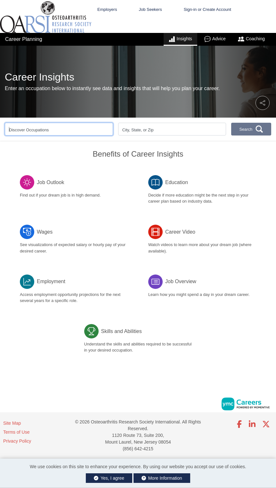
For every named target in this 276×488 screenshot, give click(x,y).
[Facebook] (240, 424)
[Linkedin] (252, 424)
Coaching (251, 39)
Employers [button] (107, 9)
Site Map (12, 423)
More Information (162, 478)
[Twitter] (266, 424)
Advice (215, 39)
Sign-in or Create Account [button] (207, 9)
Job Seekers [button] (150, 9)
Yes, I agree (109, 478)
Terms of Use (16, 432)
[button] (263, 103)
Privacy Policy (17, 441)
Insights (180, 39)
